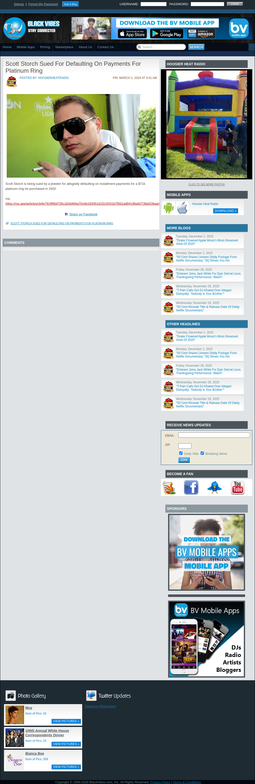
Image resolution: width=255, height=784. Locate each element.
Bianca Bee (34, 753)
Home (7, 47)
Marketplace (64, 47)
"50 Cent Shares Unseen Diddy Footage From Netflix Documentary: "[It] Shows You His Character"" (206, 260)
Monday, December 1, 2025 (194, 253)
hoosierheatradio (53, 78)
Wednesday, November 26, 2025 (197, 286)
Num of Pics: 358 (36, 759)
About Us (85, 47)
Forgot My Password (43, 4)
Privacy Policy (160, 782)
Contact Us (105, 47)
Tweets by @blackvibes (100, 706)
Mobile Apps (26, 47)
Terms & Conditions (187, 782)
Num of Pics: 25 (35, 741)
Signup (19, 4)
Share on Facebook (83, 214)
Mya (28, 708)
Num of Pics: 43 (35, 713)
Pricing (45, 47)
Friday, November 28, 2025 (194, 269)
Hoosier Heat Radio (205, 204)
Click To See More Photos (206, 184)
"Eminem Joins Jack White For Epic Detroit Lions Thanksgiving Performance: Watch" (208, 275)
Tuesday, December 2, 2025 (194, 236)
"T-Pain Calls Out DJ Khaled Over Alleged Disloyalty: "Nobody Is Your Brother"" (203, 292)
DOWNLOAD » (225, 211)
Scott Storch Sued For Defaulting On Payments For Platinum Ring (61, 223)
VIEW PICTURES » (66, 721)
